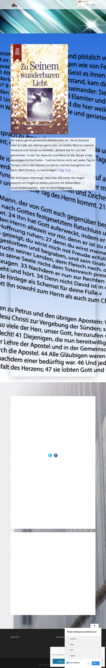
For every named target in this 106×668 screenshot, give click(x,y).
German (83, 1)
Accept (60, 661)
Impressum (15, 637)
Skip (88, 663)
